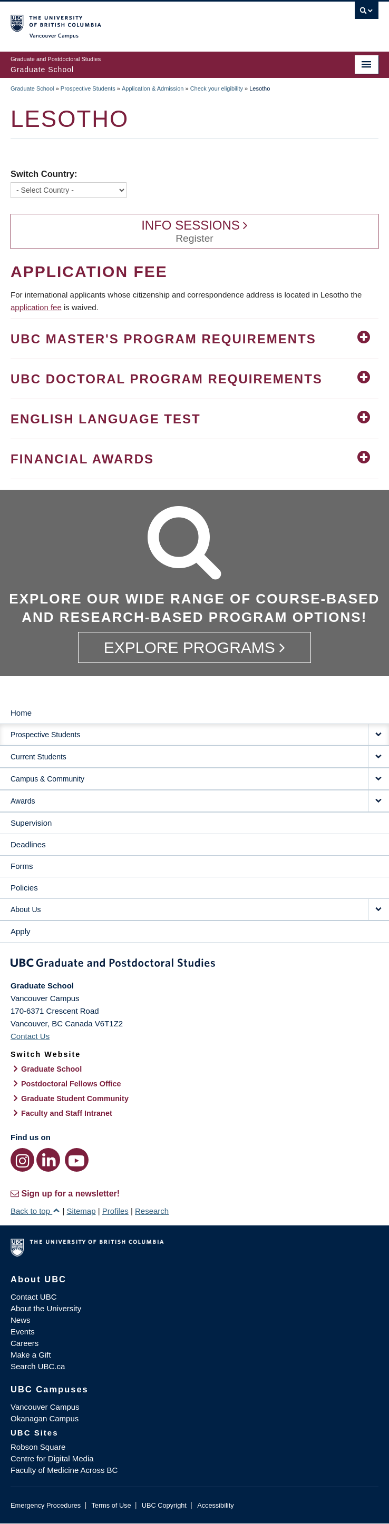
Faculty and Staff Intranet (66, 1113)
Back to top (35, 1210)
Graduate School (32, 88)
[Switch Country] (69, 190)
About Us (26, 909)
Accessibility (215, 1505)
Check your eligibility (216, 88)
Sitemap (80, 1210)
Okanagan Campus (45, 1418)
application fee (36, 307)
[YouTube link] (77, 1160)
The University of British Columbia (139, 22)
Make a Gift (31, 1354)
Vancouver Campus (45, 1406)
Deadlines (28, 844)
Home (21, 712)
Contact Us (30, 1036)
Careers (24, 1343)
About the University (46, 1308)
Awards (23, 801)
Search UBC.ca (38, 1366)
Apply (21, 931)
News (21, 1319)
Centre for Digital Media (52, 1458)
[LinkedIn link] (48, 1160)
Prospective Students (88, 88)
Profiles (115, 1210)
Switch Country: (44, 174)
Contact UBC (34, 1296)
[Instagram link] (22, 1160)
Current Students (38, 757)
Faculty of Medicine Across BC (64, 1470)
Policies (24, 887)
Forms (22, 866)
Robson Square (38, 1446)
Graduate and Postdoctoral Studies (194, 964)
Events (23, 1331)
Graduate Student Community (75, 1098)
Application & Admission (152, 88)
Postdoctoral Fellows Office (71, 1084)
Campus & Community (47, 779)
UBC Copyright (164, 1505)
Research (152, 1210)
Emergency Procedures (46, 1505)
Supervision (31, 822)
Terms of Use (111, 1505)
